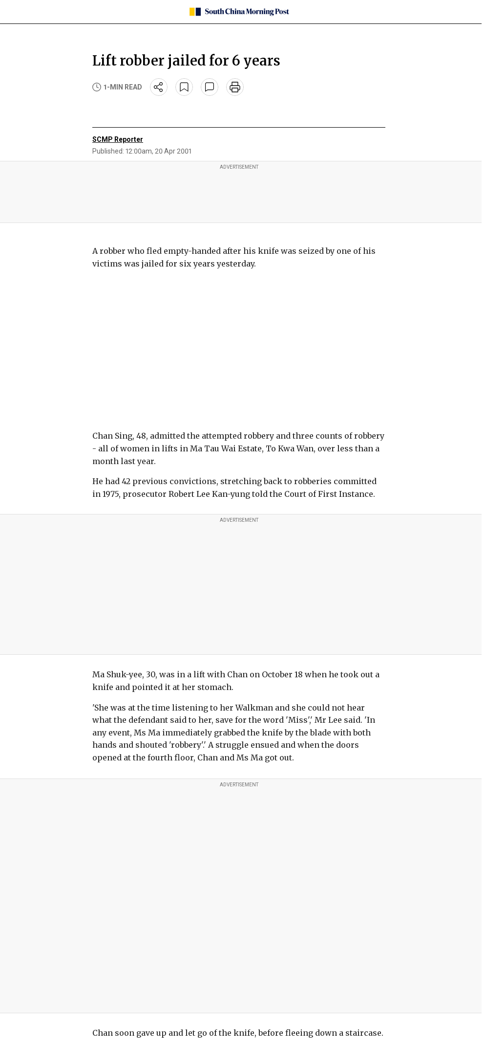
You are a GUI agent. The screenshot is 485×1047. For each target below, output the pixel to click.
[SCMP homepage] (239, 11)
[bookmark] (184, 87)
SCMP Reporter (117, 139)
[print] (235, 87)
